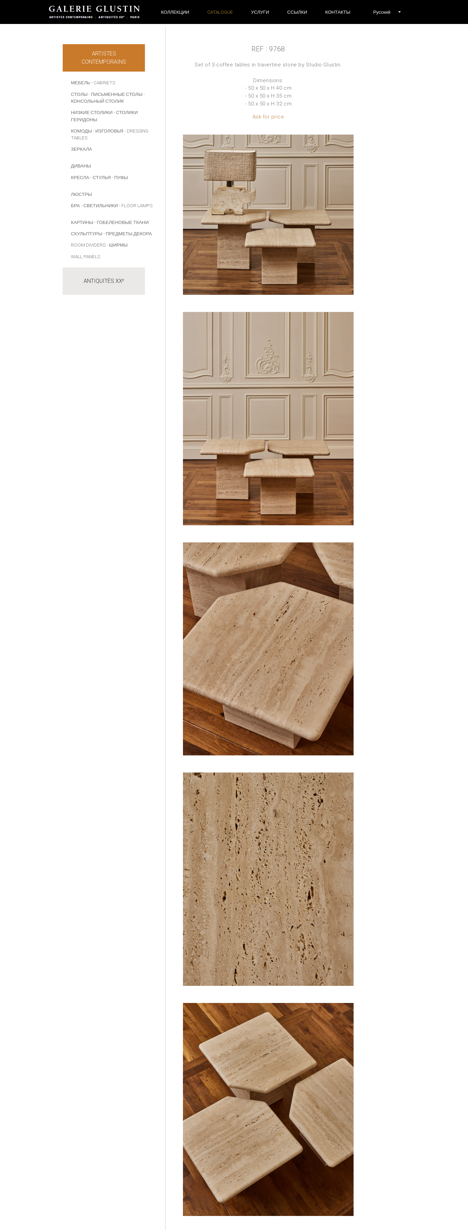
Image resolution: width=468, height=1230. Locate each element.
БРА (75, 205)
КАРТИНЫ (82, 222)
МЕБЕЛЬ (80, 82)
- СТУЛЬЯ (100, 177)
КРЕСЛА (80, 177)
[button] (382, 12)
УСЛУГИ (260, 12)
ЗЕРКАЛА (81, 149)
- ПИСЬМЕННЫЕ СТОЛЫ (115, 94)
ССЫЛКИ (297, 12)
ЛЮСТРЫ (81, 194)
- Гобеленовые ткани (121, 222)
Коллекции (175, 12)
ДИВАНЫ (81, 165)
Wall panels (85, 256)
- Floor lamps (135, 205)
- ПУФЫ (120, 177)
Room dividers (88, 245)
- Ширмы (117, 245)
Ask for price (268, 117)
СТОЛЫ (79, 94)
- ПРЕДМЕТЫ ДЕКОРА (127, 233)
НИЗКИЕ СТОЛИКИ (91, 112)
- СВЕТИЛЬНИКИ (99, 205)
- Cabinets (103, 82)
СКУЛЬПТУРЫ (86, 233)
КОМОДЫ (81, 131)
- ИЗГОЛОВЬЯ (108, 131)
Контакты (337, 12)
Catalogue (220, 12)
